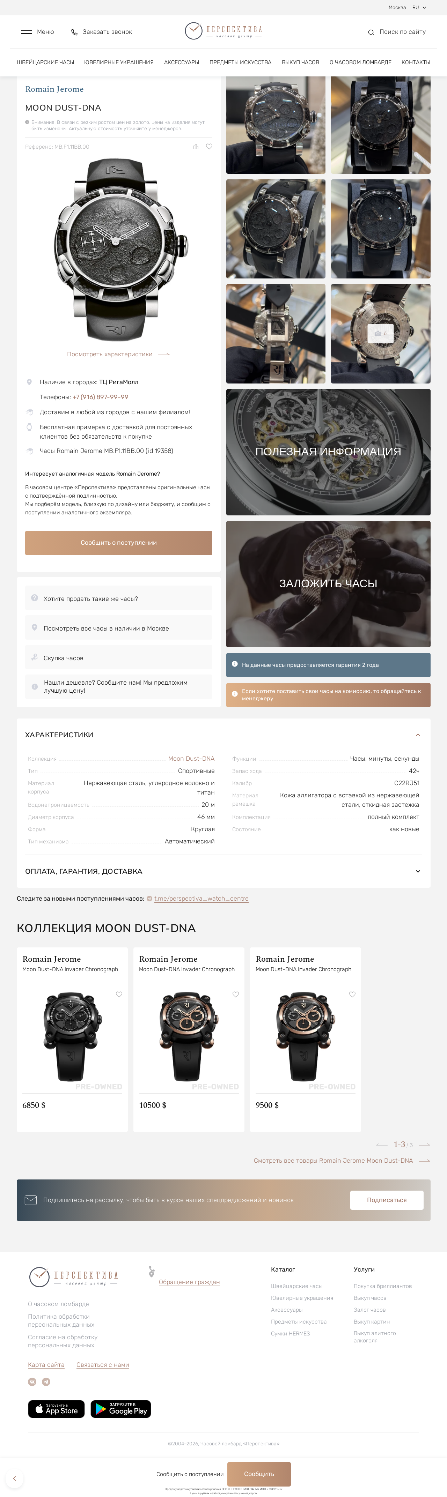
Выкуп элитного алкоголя (375, 1366)
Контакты (416, 65)
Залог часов (370, 1339)
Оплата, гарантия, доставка (223, 900)
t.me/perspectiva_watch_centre (201, 928)
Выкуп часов (300, 65)
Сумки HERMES (290, 1363)
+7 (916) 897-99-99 (101, 426)
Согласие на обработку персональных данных (63, 1370)
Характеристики (223, 764)
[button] (37, 33)
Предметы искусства (240, 65)
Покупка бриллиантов (383, 1315)
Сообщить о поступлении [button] (119, 572)
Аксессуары (181, 65)
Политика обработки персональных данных (61, 1350)
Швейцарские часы (45, 65)
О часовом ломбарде (360, 65)
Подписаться (387, 1229)
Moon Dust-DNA (191, 788)
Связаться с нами (102, 1394)
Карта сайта (46, 1394)
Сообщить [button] (259, 1474)
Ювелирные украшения (119, 65)
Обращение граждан (189, 1311)
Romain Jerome (54, 118)
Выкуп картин (372, 1351)
